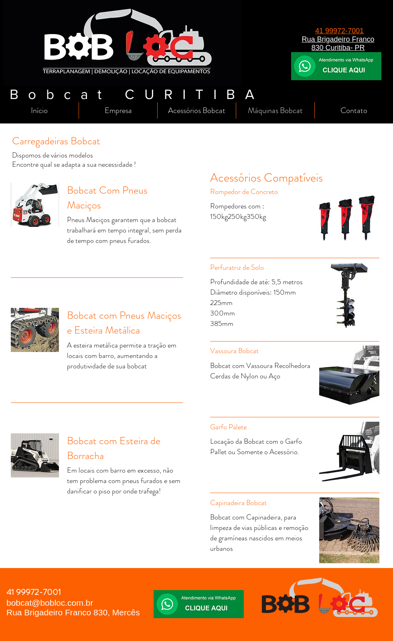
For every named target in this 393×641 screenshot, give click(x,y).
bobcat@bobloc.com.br (49, 602)
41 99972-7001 (339, 31)
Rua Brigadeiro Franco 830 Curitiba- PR (338, 43)
